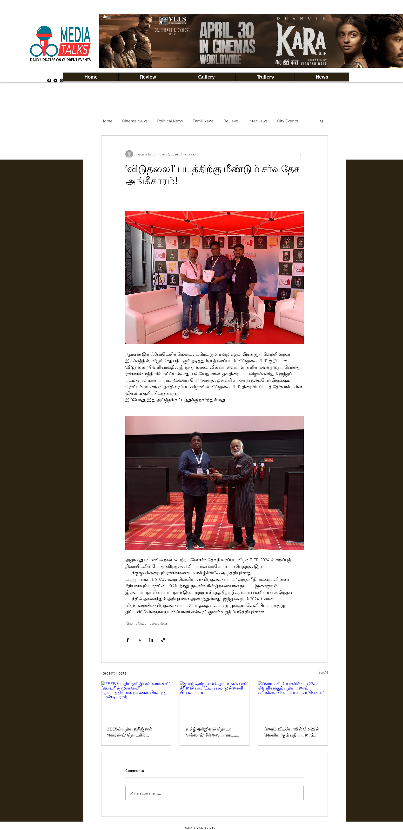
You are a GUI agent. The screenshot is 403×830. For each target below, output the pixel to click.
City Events (287, 120)
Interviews (258, 120)
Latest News (158, 623)
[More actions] (301, 154)
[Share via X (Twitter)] (139, 640)
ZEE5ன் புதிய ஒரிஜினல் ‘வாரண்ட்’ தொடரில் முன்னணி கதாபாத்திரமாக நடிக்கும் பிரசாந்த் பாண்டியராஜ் (132, 732)
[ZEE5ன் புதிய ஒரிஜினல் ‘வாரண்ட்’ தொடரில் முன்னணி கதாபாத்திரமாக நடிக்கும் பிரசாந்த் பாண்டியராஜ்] (136, 700)
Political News (170, 120)
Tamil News (203, 120)
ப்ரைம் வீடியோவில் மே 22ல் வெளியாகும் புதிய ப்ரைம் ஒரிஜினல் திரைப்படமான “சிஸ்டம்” (291, 732)
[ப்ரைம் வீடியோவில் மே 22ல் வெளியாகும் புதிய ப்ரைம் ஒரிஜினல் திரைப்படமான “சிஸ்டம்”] (293, 700)
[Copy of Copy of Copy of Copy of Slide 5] (257, 57)
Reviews (231, 120)
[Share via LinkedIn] (151, 640)
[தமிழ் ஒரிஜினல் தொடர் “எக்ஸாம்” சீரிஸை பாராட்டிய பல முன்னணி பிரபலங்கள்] (214, 700)
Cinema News (135, 120)
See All (323, 672)
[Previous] (111, 41)
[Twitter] (55, 80)
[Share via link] (163, 640)
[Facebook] (49, 80)
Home (107, 120)
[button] (206, 77)
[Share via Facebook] (127, 640)
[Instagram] (62, 80)
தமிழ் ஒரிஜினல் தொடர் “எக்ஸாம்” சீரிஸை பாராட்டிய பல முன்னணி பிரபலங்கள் (213, 732)
